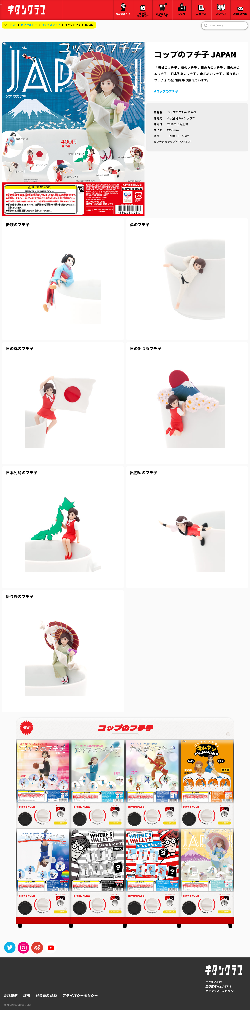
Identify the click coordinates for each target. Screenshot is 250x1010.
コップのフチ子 (51, 25)
